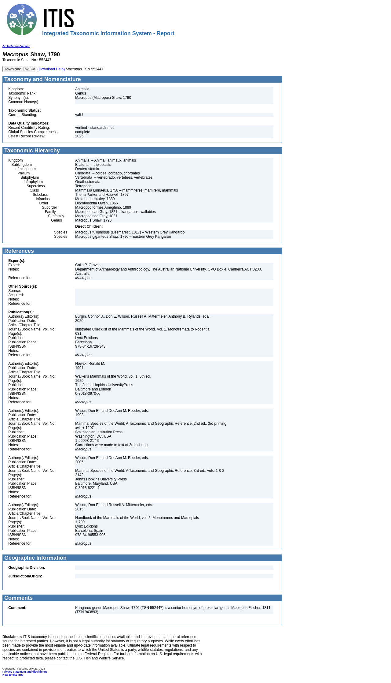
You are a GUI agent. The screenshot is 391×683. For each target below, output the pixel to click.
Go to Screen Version (16, 46)
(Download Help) (51, 69)
